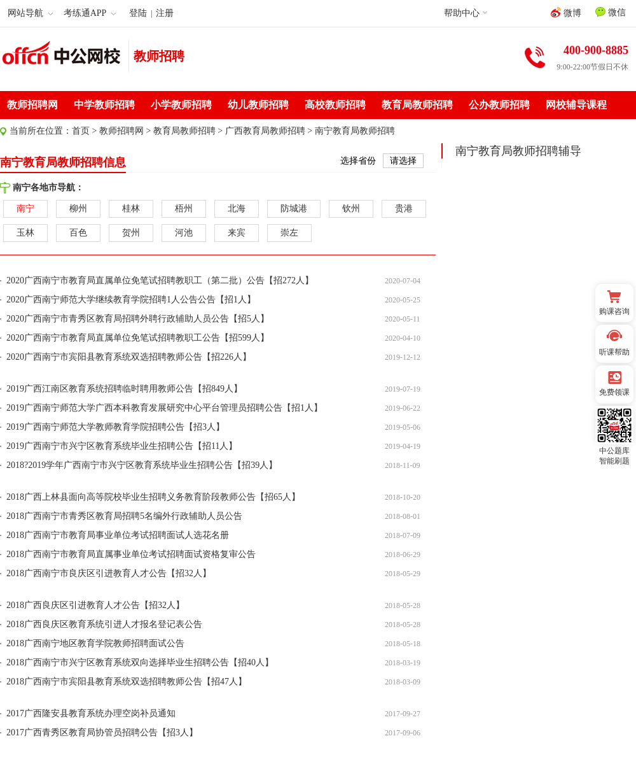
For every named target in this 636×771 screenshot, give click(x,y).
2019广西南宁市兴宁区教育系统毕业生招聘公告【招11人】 (121, 446)
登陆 (138, 13)
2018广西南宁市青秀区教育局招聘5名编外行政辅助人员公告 (124, 516)
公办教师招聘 (499, 104)
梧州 (184, 208)
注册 (165, 13)
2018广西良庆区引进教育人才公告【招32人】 (95, 605)
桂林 (131, 208)
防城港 (293, 208)
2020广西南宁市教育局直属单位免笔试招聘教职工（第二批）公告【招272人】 (160, 280)
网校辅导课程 (576, 104)
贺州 (131, 232)
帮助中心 (462, 13)
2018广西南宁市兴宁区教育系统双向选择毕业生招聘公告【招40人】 (139, 662)
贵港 (404, 208)
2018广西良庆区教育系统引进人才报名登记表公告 (104, 624)
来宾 (236, 232)
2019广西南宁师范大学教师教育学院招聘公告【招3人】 (115, 427)
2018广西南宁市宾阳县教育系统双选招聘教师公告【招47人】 (126, 681)
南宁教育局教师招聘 (355, 131)
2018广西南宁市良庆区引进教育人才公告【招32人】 (108, 573)
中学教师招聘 (104, 104)
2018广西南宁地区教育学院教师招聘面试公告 (95, 643)
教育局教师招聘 (417, 104)
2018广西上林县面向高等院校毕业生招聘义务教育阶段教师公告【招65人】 (153, 497)
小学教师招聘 (181, 104)
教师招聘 (159, 56)
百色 (78, 232)
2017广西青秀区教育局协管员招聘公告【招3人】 (102, 732)
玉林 (25, 232)
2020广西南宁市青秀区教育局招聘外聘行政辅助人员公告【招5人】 (137, 318)
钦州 (351, 208)
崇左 (289, 232)
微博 (566, 12)
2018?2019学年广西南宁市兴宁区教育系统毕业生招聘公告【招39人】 (141, 465)
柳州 (78, 208)
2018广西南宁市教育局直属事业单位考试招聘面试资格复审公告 (131, 554)
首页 (81, 131)
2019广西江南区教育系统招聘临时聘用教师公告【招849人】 (124, 388)
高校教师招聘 (335, 104)
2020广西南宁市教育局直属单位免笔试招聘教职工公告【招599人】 (137, 338)
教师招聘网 (32, 104)
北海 (236, 208)
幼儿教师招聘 (258, 104)
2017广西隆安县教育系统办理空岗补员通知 (91, 713)
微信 (610, 12)
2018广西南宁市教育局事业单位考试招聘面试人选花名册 (117, 535)
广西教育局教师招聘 (265, 131)
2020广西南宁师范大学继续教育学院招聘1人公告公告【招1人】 (131, 299)
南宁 (25, 208)
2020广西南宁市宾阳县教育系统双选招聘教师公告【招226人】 (128, 357)
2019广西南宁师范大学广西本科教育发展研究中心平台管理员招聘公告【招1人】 (164, 408)
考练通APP (90, 13)
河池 (184, 232)
